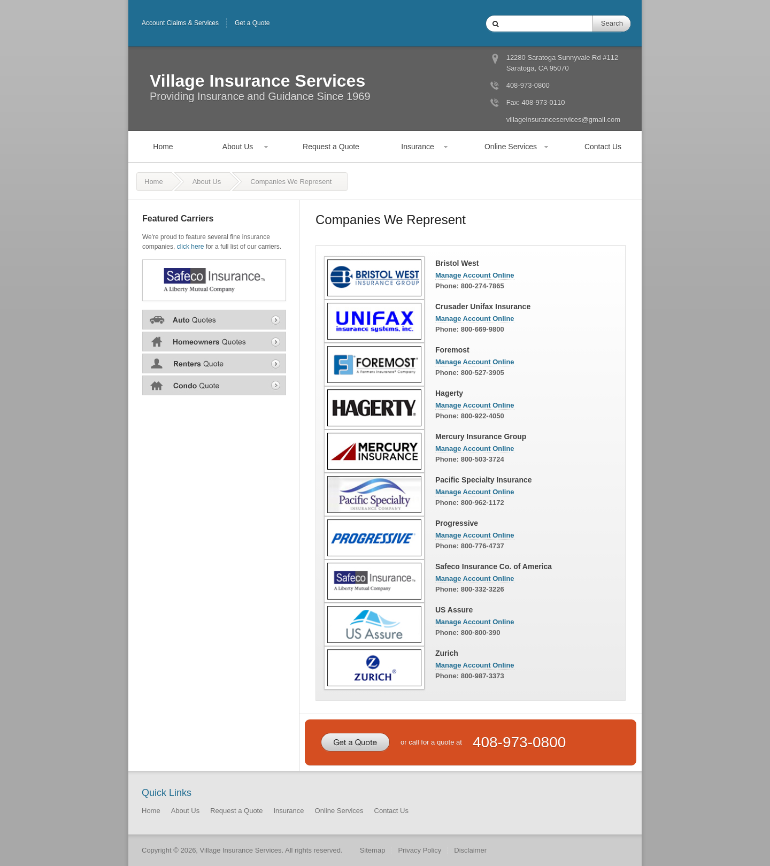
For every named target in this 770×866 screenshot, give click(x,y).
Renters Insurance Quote (214, 363)
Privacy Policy (419, 850)
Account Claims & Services (180, 23)
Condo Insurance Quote (214, 385)
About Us (237, 146)
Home (163, 146)
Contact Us (602, 146)
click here (190, 246)
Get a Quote (252, 23)
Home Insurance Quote (214, 341)
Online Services (510, 146)
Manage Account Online (474, 275)
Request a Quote (331, 146)
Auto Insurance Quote (214, 319)
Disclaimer (470, 850)
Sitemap (373, 850)
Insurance (417, 146)
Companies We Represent (291, 182)
